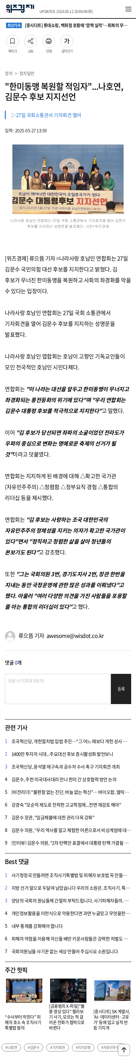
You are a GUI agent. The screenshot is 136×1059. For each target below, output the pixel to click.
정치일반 (26, 73)
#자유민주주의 (111, 1047)
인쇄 (48, 39)
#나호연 (11, 1047)
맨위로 (124, 1050)
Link (30, 39)
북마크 (12, 39)
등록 (121, 689)
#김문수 (33, 1047)
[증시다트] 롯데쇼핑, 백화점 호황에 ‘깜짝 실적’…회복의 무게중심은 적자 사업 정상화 (68, 25)
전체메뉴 (128, 9)
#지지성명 (83, 1047)
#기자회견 (57, 1047)
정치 (8, 73)
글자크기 (66, 39)
